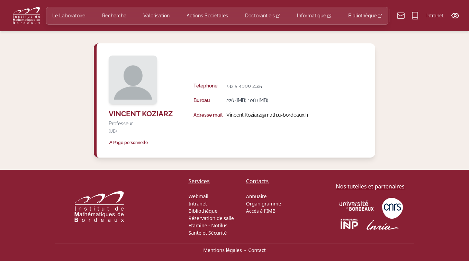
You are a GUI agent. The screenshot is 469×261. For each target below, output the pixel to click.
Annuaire (256, 196)
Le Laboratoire (68, 15)
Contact (257, 250)
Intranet (435, 15)
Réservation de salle (211, 218)
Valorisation (156, 15)
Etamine (198, 225)
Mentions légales (222, 250)
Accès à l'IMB (261, 211)
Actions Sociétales (207, 15)
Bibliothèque (365, 15)
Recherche (114, 15)
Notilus (219, 225)
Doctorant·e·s (262, 15)
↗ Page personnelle (128, 142)
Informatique (314, 15)
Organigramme (263, 203)
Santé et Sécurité (208, 232)
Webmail (198, 196)
